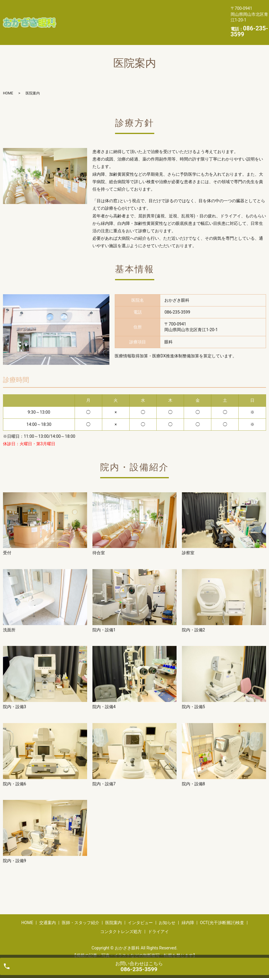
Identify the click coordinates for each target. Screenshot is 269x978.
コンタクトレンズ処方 (87, 26)
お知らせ (113, 17)
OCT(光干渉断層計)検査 (185, 17)
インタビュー (78, 17)
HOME (71, 8)
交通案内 (100, 8)
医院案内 (183, 8)
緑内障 (141, 17)
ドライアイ (133, 26)
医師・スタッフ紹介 (141, 8)
